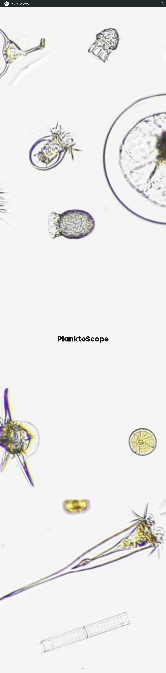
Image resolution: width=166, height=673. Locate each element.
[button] (163, 4)
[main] (83, 340)
